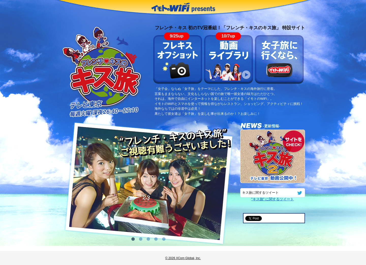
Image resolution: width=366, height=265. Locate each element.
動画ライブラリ (228, 59)
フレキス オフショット (177, 59)
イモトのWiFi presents (183, 7)
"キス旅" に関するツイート (272, 199)
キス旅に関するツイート (260, 192)
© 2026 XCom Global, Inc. (183, 258)
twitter (299, 192)
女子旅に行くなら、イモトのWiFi (279, 59)
